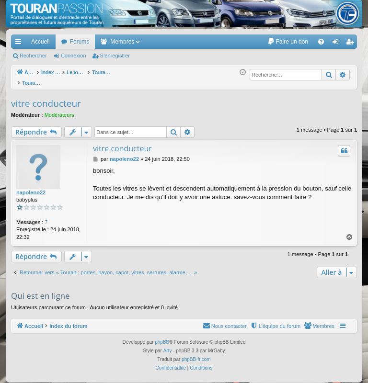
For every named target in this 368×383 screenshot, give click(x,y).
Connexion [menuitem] (338, 43)
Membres (122, 41)
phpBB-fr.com (196, 354)
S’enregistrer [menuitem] (352, 43)
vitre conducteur (46, 98)
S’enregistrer (115, 55)
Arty (167, 345)
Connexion (73, 55)
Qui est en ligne (40, 290)
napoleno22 (31, 187)
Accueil (40, 41)
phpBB (162, 336)
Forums (80, 41)
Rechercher (33, 55)
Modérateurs (59, 110)
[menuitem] (288, 41)
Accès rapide (20, 43)
